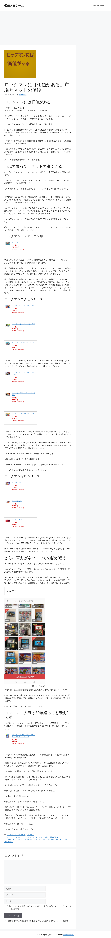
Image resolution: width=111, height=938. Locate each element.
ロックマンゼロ (16, 482)
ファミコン (30, 835)
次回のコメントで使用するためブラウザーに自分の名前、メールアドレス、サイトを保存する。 (39, 907)
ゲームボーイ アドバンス (16, 835)
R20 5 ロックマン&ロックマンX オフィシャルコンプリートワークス (23, 736)
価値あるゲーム (14, 5)
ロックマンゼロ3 (17, 520)
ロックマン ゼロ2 (17, 501)
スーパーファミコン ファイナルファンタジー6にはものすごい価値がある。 (33, 837)
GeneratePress (68, 935)
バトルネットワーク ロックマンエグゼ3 (23, 343)
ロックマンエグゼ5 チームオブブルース (23, 413)
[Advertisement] (55, 27)
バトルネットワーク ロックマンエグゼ (23, 305)
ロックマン (15, 242)
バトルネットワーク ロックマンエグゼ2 (23, 324)
